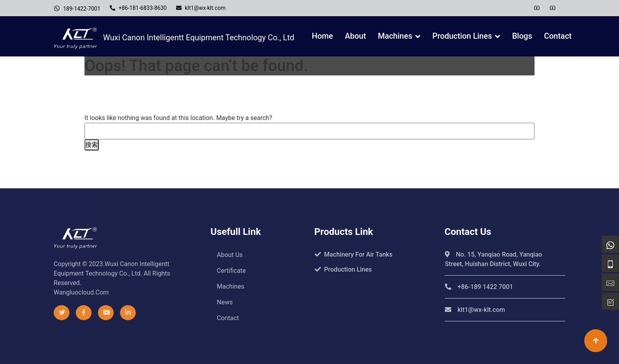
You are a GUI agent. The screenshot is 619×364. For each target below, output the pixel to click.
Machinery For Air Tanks (353, 254)
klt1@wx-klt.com (200, 8)
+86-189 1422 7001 (479, 287)
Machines (395, 36)
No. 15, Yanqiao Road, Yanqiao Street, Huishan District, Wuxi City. (493, 259)
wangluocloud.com (81, 292)
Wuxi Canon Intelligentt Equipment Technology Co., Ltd (174, 38)
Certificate (231, 270)
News (225, 302)
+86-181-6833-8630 (138, 8)
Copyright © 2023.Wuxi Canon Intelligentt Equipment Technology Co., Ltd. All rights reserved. (112, 273)
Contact (558, 36)
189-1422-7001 (77, 8)
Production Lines (462, 36)
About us (229, 255)
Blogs (522, 36)
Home (322, 36)
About (355, 36)
